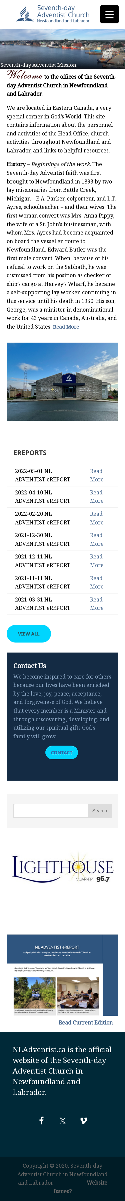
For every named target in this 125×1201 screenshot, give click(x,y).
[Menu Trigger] (109, 14)
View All (29, 634)
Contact (62, 752)
